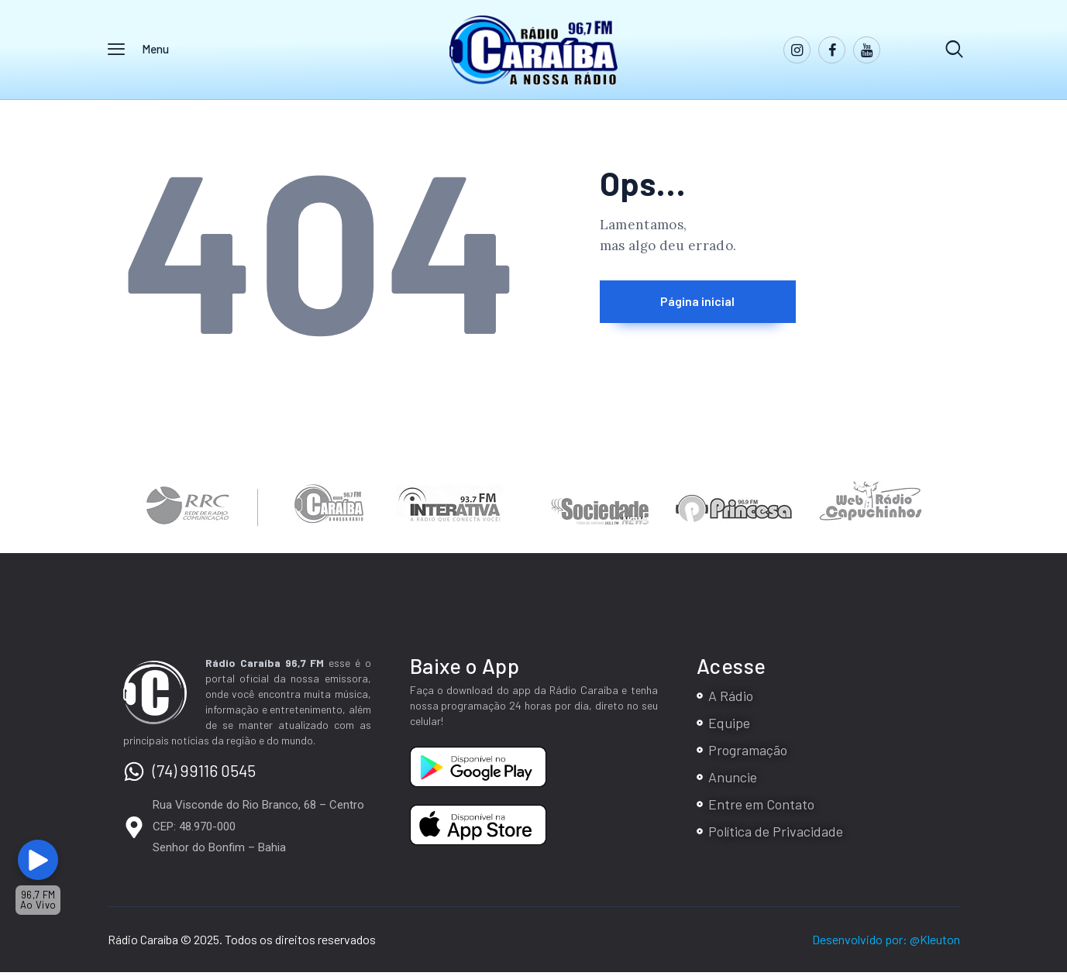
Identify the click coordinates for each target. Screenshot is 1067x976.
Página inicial (731, 306)
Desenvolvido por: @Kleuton (886, 943)
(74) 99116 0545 (204, 774)
